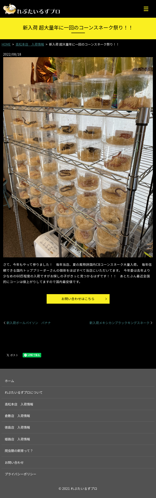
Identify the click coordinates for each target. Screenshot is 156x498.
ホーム (9, 380)
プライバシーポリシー (20, 474)
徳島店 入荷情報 (17, 427)
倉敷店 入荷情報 (17, 415)
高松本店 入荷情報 (30, 44)
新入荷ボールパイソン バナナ (29, 323)
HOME (6, 44)
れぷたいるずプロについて (24, 392)
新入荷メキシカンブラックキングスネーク (119, 323)
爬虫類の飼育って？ (19, 450)
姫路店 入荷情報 (17, 439)
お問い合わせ (14, 462)
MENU (146, 8)
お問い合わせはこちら (78, 298)
